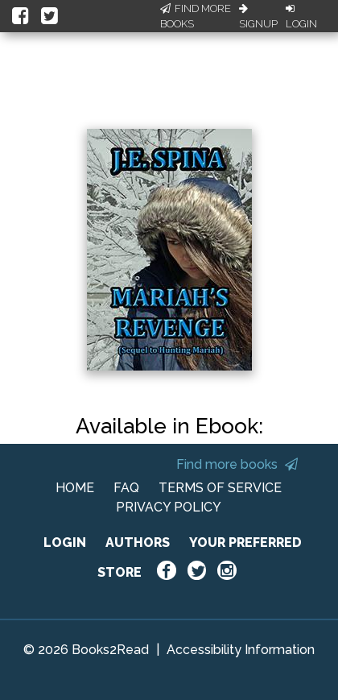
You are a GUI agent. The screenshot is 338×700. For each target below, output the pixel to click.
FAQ (126, 487)
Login (301, 17)
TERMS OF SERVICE (220, 487)
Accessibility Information (241, 649)
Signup (258, 17)
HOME (75, 487)
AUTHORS (137, 542)
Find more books (237, 464)
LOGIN (64, 542)
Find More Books (195, 16)
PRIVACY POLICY (168, 507)
